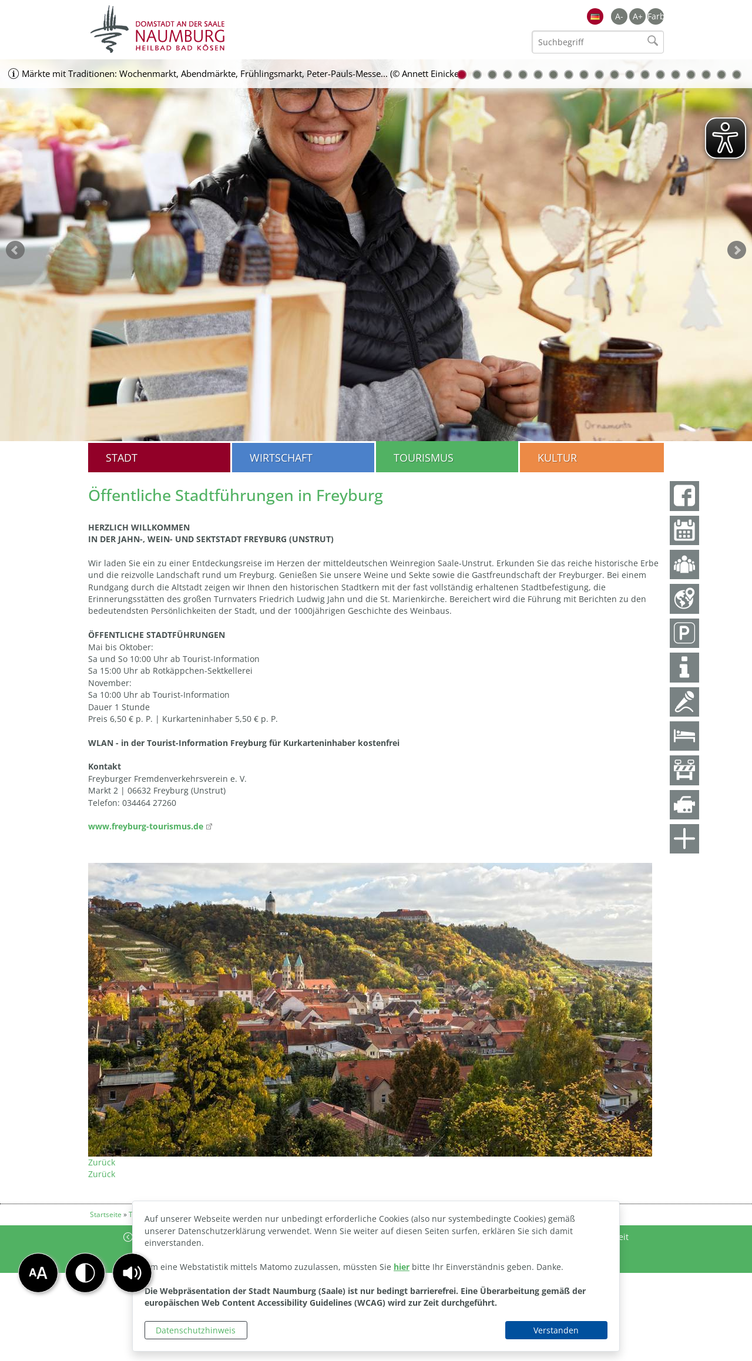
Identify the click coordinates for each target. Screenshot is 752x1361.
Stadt (121, 458)
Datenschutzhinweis (196, 1330)
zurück (15, 250)
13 (645, 74)
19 (736, 74)
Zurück (101, 1162)
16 (691, 74)
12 (629, 74)
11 (614, 74)
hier (401, 1266)
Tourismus (424, 458)
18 (721, 74)
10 (599, 74)
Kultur (557, 458)
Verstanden (556, 1330)
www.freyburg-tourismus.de (145, 826)
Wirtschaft (281, 458)
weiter (736, 250)
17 (706, 74)
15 (675, 74)
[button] (132, 1272)
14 (660, 74)
